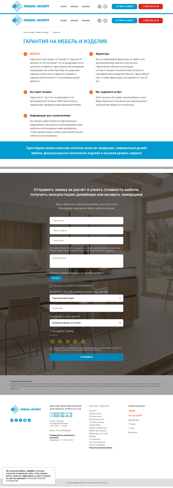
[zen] (25, 420)
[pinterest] (20, 420)
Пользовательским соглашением (87, 350)
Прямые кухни (95, 414)
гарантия (129, 11)
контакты (155, 11)
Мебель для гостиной (98, 434)
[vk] (99, 21)
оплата (117, 11)
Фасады (92, 436)
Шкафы (74, 21)
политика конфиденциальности (76, 483)
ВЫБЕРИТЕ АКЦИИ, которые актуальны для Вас (79, 291)
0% (140, 415)
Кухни (63, 21)
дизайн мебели (39, 11)
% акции (55, 11)
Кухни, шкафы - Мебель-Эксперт (36, 32)
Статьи (132, 428)
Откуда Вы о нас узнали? (65, 316)
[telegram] (12, 420)
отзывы (142, 11)
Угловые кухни (95, 416)
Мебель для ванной (97, 431)
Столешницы (94, 439)
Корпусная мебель (97, 445)
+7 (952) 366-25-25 (61, 416)
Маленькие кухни (96, 419)
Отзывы (132, 424)
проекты (83, 11)
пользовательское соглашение (97, 483)
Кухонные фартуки (97, 442)
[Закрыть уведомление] (53, 469)
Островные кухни (96, 422)
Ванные (86, 21)
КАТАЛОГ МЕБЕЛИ (20, 11)
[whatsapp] (105, 21)
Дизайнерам (134, 420)
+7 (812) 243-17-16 (61, 413)
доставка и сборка (101, 11)
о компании (69, 11)
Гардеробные (95, 425)
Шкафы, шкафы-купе (98, 428)
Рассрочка (134, 416)
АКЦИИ (132, 411)
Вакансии (133, 432)
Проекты (93, 411)
